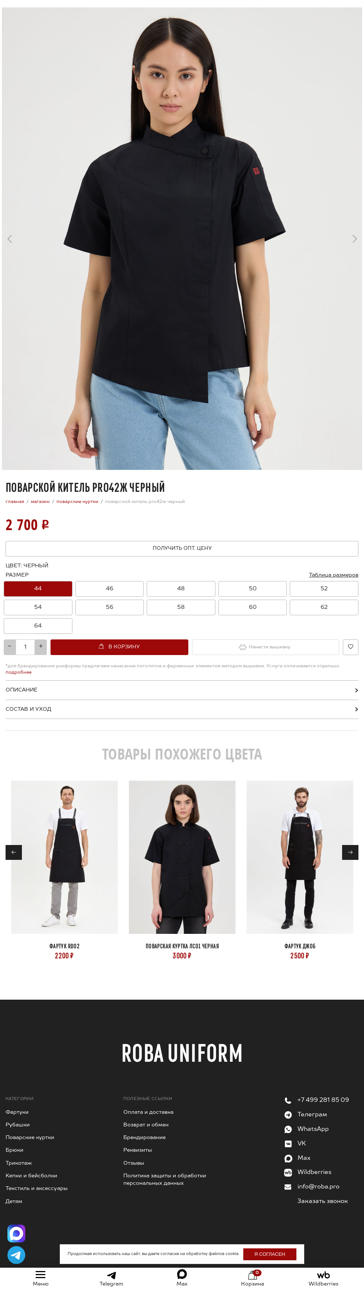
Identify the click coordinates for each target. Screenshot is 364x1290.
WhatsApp (313, 1129)
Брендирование (144, 1137)
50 (253, 588)
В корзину (124, 647)
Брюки (14, 1150)
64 (38, 626)
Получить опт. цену (182, 548)
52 (324, 588)
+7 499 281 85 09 (323, 1100)
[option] (38, 589)
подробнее (19, 672)
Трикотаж (19, 1163)
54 (38, 607)
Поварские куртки (30, 1137)
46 (109, 588)
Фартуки (17, 1112)
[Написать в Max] (16, 1233)
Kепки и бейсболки (31, 1175)
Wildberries (314, 1172)
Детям (14, 1201)
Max (304, 1158)
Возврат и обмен (146, 1125)
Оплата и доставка (148, 1112)
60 (253, 607)
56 (109, 607)
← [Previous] (9, 241)
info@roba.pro (318, 1187)
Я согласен (269, 1254)
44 (38, 588)
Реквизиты (137, 1150)
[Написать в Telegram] (16, 1255)
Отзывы (133, 1163)
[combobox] (182, 607)
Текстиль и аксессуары (37, 1188)
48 (181, 588)
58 (181, 607)
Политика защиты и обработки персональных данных (164, 1179)
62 (324, 607)
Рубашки (18, 1125)
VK (302, 1144)
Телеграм (312, 1115)
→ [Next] (354, 236)
